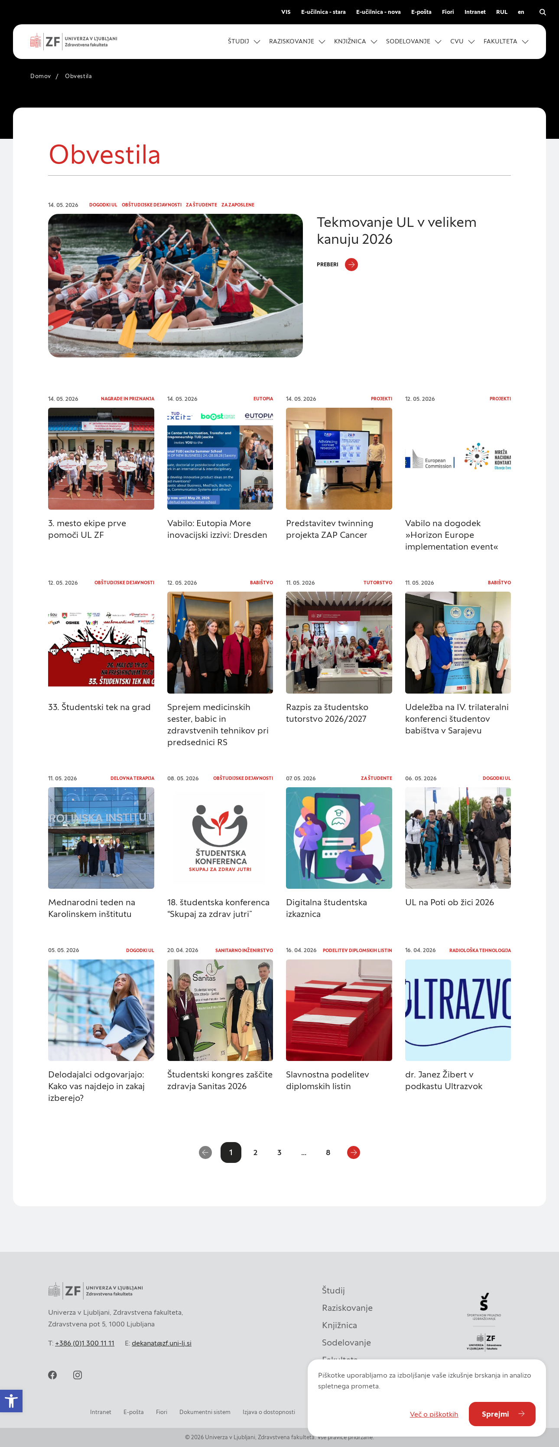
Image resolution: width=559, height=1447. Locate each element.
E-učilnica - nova (378, 12)
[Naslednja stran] (353, 1152)
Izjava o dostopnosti (269, 1412)
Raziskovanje (347, 1307)
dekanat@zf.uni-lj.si (162, 1343)
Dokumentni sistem (205, 1412)
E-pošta (421, 12)
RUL (501, 12)
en (521, 12)
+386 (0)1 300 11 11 (84, 1343)
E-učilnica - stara (323, 12)
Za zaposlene (237, 205)
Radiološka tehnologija (480, 950)
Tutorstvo (378, 583)
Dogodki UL (103, 205)
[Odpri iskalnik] (542, 12)
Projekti (381, 399)
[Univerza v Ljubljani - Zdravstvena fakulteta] (73, 42)
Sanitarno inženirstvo (244, 950)
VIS (286, 12)
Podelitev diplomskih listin (357, 950)
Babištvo (261, 583)
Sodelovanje (346, 1342)
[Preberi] (337, 264)
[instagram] (77, 1375)
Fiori (448, 12)
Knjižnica (339, 1325)
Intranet (475, 12)
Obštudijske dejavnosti (152, 205)
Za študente (201, 205)
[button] (244, 41)
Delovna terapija (132, 778)
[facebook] (52, 1375)
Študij (333, 1290)
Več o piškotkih (434, 1414)
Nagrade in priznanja (127, 399)
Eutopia (263, 399)
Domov (40, 76)
